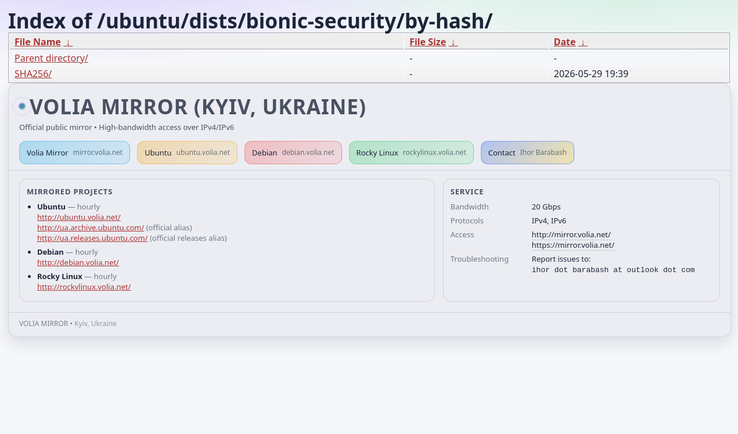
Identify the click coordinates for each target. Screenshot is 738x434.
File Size (427, 41)
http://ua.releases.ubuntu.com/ (92, 238)
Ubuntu (187, 152)
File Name (38, 41)
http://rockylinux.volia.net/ (84, 286)
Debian (293, 152)
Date (565, 41)
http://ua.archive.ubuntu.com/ (90, 227)
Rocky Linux (411, 152)
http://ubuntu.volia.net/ (79, 217)
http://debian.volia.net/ (78, 262)
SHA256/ (33, 73)
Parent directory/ (51, 58)
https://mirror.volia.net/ (573, 245)
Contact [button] (527, 152)
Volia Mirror (75, 152)
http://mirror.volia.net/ (571, 234)
